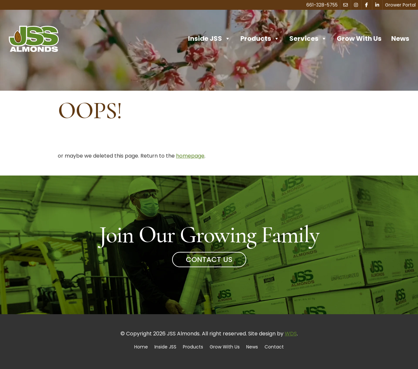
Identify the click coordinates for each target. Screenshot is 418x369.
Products (260, 38)
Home (141, 347)
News (400, 38)
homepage (190, 156)
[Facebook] (367, 5)
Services (308, 38)
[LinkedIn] (377, 5)
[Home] (34, 38)
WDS (291, 333)
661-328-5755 (322, 5)
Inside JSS (209, 38)
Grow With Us (359, 38)
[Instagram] (356, 5)
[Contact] (345, 5)
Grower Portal (400, 5)
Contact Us (209, 259)
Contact (274, 347)
